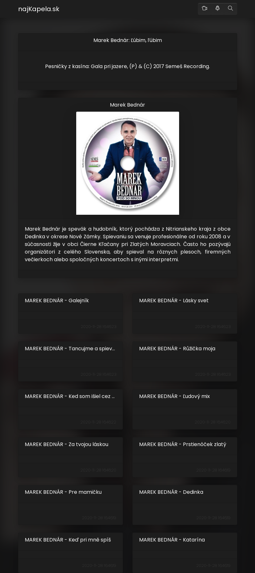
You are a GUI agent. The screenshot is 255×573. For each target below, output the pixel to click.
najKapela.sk (38, 8)
